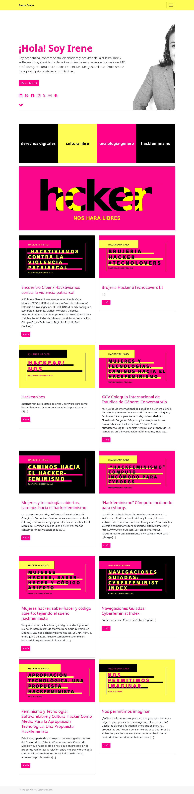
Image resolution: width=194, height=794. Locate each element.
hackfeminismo (155, 143)
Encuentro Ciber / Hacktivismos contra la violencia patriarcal (50, 289)
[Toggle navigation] (170, 5)
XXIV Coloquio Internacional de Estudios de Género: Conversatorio (134, 399)
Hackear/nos (33, 397)
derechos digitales (38, 143)
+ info (26, 333)
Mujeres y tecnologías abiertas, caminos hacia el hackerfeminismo (53, 505)
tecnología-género (116, 143)
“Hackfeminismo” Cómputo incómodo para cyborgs (137, 505)
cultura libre (77, 143)
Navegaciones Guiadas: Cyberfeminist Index (123, 610)
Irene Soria (26, 5)
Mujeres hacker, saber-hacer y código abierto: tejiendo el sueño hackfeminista (56, 613)
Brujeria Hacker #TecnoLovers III (132, 287)
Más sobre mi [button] (29, 83)
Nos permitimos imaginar (126, 711)
